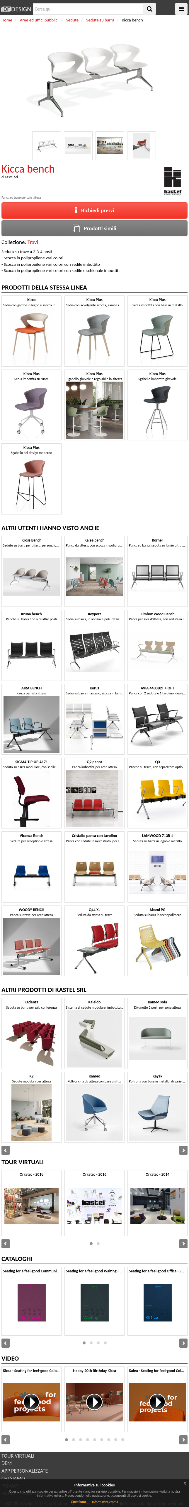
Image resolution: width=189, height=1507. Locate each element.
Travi (33, 242)
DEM (6, 1463)
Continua (78, 1501)
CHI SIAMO (13, 1478)
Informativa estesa (105, 1502)
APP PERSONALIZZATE (24, 1471)
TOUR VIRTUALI (17, 1456)
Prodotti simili (94, 228)
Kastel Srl (11, 177)
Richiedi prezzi (94, 210)
